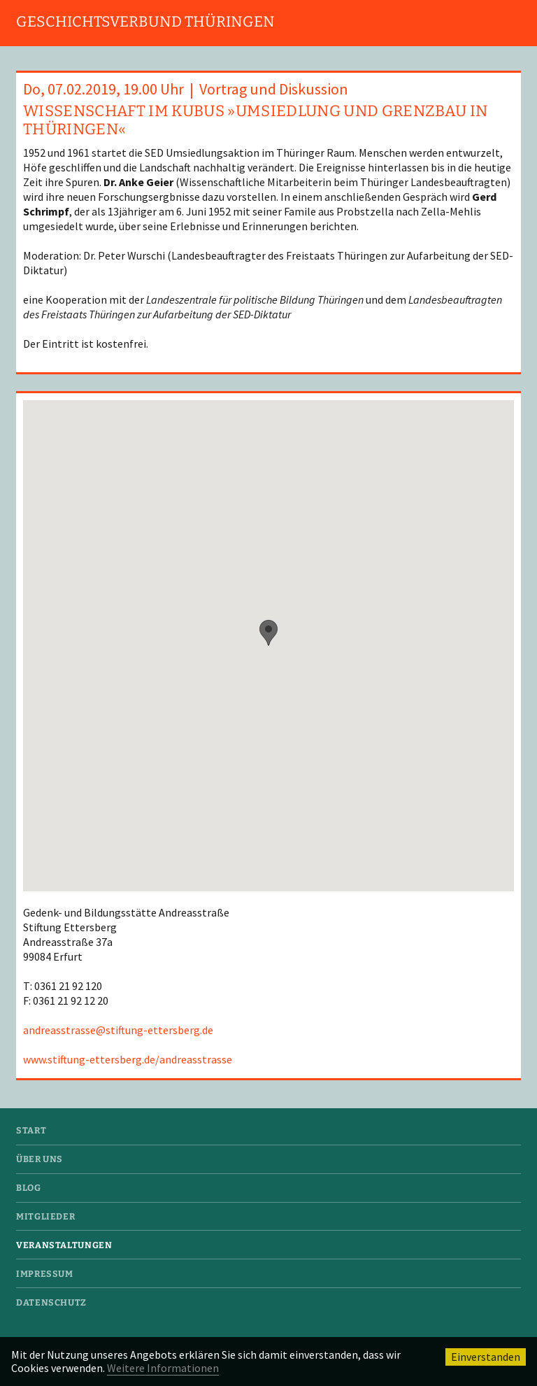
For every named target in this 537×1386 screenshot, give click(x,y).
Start (31, 1130)
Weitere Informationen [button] (163, 1368)
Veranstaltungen (64, 1245)
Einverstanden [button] (485, 1357)
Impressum (44, 1273)
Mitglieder (45, 1216)
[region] (268, 645)
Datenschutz (51, 1302)
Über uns (39, 1159)
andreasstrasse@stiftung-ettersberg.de (118, 1030)
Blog (28, 1187)
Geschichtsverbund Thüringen (145, 22)
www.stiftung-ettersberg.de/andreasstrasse (127, 1059)
